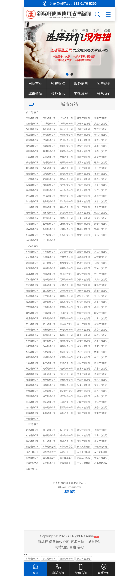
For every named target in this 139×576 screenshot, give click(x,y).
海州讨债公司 (32, 329)
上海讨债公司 (32, 424)
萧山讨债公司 (66, 129)
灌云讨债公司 (83, 329)
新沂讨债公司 (32, 318)
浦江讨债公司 (100, 190)
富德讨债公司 (100, 229)
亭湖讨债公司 (49, 335)
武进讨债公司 (32, 301)
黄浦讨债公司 (32, 430)
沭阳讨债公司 (100, 352)
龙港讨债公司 (49, 162)
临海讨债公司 (66, 173)
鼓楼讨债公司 (83, 268)
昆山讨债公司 (83, 251)
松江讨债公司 (66, 441)
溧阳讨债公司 (100, 290)
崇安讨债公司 (32, 285)
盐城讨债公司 (32, 335)
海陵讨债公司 (49, 385)
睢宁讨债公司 (100, 313)
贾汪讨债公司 (32, 324)
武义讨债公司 (83, 190)
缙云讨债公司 (83, 207)
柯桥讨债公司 (66, 151)
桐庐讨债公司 (49, 118)
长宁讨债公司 (66, 430)
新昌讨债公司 (66, 146)
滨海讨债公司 (100, 335)
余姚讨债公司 (66, 134)
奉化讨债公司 (100, 134)
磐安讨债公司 (32, 196)
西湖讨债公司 (32, 129)
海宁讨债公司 (66, 184)
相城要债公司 (66, 263)
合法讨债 (64, 452)
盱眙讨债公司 (66, 352)
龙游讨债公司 (100, 201)
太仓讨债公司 (32, 257)
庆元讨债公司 (66, 212)
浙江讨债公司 (32, 112)
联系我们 (104, 93)
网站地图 (62, 547)
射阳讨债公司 (49, 340)
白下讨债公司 (32, 268)
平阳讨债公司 (32, 157)
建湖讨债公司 (66, 340)
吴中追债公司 (49, 263)
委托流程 (81, 93)
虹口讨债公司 (32, 435)
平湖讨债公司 (83, 184)
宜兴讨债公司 (100, 279)
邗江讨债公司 (66, 307)
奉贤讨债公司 (100, 441)
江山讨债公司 (32, 207)
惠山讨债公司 (49, 290)
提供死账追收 (32, 463)
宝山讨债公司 (100, 435)
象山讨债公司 (32, 134)
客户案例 (104, 83)
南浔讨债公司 (83, 179)
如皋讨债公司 (32, 374)
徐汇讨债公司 (49, 430)
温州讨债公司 (83, 151)
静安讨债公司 (83, 430)
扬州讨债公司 (49, 301)
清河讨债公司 (100, 346)
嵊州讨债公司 (32, 151)
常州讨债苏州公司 (49, 447)
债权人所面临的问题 (83, 447)
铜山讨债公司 (83, 313)
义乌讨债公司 (66, 196)
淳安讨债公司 (66, 118)
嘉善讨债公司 (32, 184)
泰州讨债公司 (49, 379)
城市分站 (35, 93)
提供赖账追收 (66, 463)
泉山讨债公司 (49, 324)
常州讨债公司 (83, 290)
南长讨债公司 (49, 285)
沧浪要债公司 (49, 257)
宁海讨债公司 (49, 134)
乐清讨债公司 (32, 162)
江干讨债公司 (83, 123)
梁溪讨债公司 (100, 285)
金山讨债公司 (49, 441)
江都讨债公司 (32, 307)
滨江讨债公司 (49, 129)
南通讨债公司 (49, 368)
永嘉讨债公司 (100, 151)
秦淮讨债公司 (49, 268)
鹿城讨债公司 (66, 162)
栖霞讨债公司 (49, 274)
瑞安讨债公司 (100, 157)
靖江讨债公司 (83, 379)
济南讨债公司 (66, 558)
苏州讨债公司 (32, 251)
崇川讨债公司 (83, 374)
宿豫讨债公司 (83, 357)
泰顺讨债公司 (83, 157)
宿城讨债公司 (66, 357)
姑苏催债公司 (100, 257)
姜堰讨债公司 (32, 385)
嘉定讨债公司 (32, 441)
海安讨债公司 (66, 368)
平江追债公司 (66, 257)
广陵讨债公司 (49, 307)
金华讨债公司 (66, 190)
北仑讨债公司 (83, 140)
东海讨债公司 (66, 329)
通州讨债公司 (49, 374)
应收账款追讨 (66, 457)
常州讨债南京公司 (66, 447)
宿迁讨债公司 (83, 352)
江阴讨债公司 (83, 279)
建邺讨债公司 (66, 268)
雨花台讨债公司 (66, 274)
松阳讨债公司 (32, 212)
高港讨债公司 (66, 385)
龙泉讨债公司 (83, 212)
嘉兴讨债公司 (100, 179)
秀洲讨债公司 (49, 190)
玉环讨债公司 (66, 168)
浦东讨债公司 (66, 435)
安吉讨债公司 (49, 179)
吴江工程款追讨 (83, 452)
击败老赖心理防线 (32, 469)
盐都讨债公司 (66, 335)
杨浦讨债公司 (49, 435)
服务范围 (81, 83)
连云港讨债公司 (66, 324)
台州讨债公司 (49, 168)
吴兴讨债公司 (66, 179)
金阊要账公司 (83, 257)
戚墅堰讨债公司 (83, 296)
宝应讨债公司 (66, 301)
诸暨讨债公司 (83, 146)
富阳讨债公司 (100, 118)
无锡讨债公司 (66, 279)
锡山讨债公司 (83, 285)
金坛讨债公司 (32, 296)
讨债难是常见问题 (100, 447)
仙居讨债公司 (32, 173)
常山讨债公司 (66, 201)
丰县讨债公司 (49, 313)
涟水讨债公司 (49, 346)
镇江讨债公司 (100, 357)
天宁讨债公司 (49, 296)
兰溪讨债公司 (49, 196)
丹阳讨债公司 (32, 363)
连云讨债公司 (83, 324)
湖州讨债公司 (83, 173)
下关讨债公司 (100, 268)
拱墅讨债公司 (100, 123)
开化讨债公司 (83, 201)
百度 (73, 547)
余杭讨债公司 (83, 129)
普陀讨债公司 (100, 430)
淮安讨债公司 (32, 346)
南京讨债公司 (83, 263)
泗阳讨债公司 (32, 357)
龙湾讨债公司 (83, 162)
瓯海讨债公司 (100, 162)
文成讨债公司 (66, 157)
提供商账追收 (100, 463)
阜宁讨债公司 (32, 340)
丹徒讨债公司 (32, 368)
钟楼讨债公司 (66, 296)
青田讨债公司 (66, 207)
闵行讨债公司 (83, 435)
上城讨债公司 (49, 123)
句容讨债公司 (66, 363)
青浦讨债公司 (83, 441)
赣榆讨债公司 (49, 329)
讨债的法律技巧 (49, 452)
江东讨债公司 (49, 140)
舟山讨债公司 (32, 201)
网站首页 (35, 83)
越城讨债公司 (49, 151)
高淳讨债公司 (49, 279)
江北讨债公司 (66, 140)
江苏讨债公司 (32, 246)
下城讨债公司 (66, 123)
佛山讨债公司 (49, 558)
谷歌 (80, 547)
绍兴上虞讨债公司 (32, 452)
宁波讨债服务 (83, 463)
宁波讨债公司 (100, 129)
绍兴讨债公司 (49, 146)
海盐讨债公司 (49, 184)
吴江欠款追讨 (100, 452)
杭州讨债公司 (32, 118)
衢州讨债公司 (49, 201)
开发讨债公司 (83, 307)
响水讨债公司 (83, 335)
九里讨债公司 (100, 318)
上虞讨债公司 (100, 146)
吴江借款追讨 (49, 457)
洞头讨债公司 (32, 168)
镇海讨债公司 (100, 140)
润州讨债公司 (100, 363)
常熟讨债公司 (49, 251)
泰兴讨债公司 (100, 379)
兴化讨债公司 (66, 379)
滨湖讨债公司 (66, 290)
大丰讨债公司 (100, 340)
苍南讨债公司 (49, 157)
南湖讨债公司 (32, 190)
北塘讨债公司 (66, 285)
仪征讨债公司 (83, 301)
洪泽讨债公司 (66, 346)
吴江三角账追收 (83, 458)
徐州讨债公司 (32, 313)
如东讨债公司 (83, 368)
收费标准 (58, 83)
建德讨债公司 (83, 118)
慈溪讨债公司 (83, 134)
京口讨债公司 (83, 363)
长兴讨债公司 (32, 179)
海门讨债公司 (66, 374)
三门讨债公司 (83, 168)
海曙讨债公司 (32, 140)
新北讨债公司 (100, 296)
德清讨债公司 (100, 173)
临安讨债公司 (32, 123)
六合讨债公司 (100, 274)
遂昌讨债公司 (100, 207)
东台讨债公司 (83, 340)
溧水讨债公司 (32, 279)
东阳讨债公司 (83, 196)
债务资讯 (58, 93)
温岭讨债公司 (49, 173)
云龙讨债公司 (83, 318)
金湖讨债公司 (83, 346)
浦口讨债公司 (32, 274)
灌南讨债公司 (100, 329)
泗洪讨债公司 (49, 357)
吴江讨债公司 (100, 251)
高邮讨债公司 (100, 301)
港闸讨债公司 (100, 374)
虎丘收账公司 (32, 263)
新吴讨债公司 (32, 290)
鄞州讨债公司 (32, 146)
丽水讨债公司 (49, 207)
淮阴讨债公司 (49, 352)
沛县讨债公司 (66, 313)
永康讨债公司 (100, 196)
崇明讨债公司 (32, 446)
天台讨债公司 (100, 168)
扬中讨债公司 (49, 363)
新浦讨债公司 (100, 324)
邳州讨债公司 (49, 318)
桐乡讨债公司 (100, 184)
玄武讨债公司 (100, 263)
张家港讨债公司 (66, 252)
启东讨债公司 (100, 368)
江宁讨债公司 (83, 274)
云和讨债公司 (49, 212)
